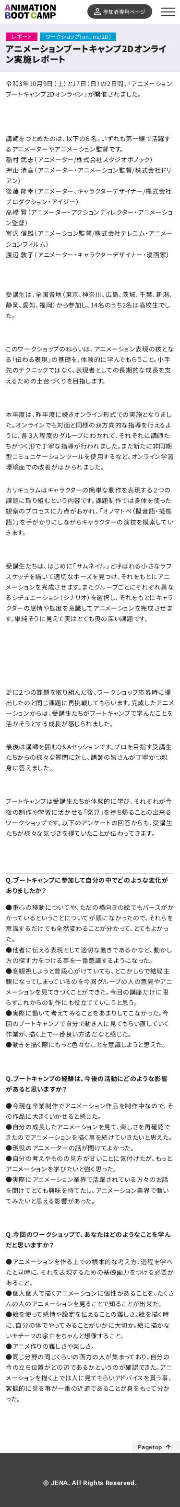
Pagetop (150, 1447)
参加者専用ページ (124, 11)
